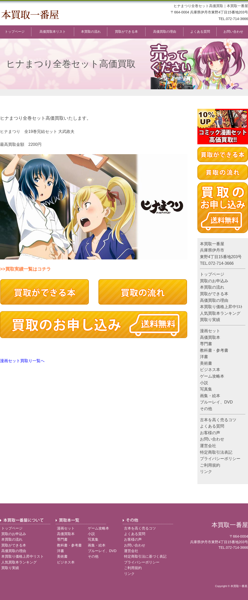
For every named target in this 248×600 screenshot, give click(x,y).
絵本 (216, 396)
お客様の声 (210, 433)
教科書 (206, 350)
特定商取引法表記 (216, 452)
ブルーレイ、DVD (216, 402)
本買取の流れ (91, 31)
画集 (204, 396)
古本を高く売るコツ (218, 420)
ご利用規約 (210, 465)
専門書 (206, 344)
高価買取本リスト (52, 31)
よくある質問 (200, 31)
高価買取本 (210, 337)
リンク (206, 471)
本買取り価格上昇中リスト (22, 556)
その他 (206, 409)
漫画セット (210, 331)
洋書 (204, 357)
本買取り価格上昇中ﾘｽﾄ (221, 307)
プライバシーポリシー (220, 458)
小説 (204, 383)
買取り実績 (210, 319)
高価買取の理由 (164, 31)
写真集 (206, 389)
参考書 (222, 350)
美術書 (206, 363)
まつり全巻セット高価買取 (202, 6)
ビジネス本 (210, 369)
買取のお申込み (214, 281)
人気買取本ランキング (220, 313)
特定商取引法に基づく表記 (145, 556)
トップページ (15, 31)
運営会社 (208, 446)
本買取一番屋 (237, 6)
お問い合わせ (233, 31)
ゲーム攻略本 (212, 376)
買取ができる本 (126, 31)
